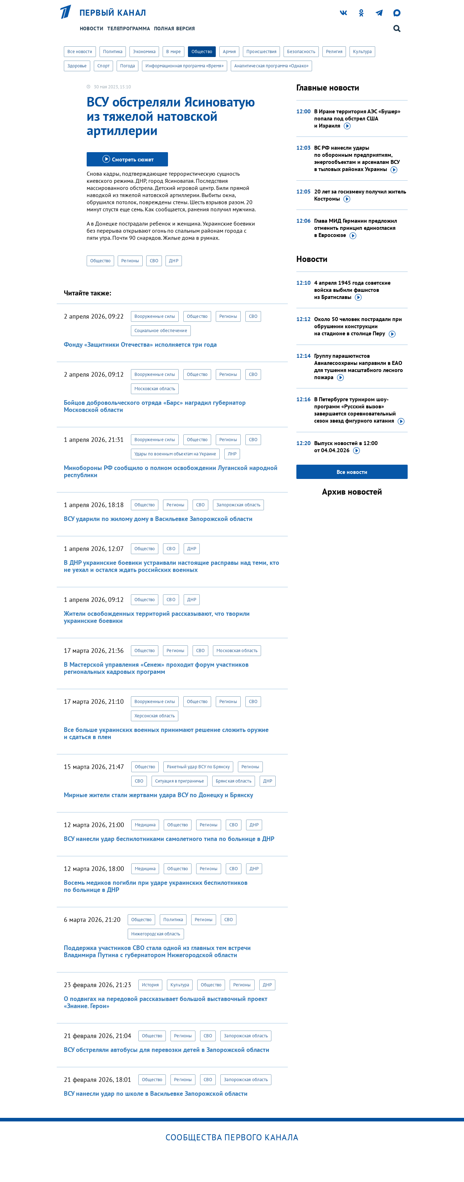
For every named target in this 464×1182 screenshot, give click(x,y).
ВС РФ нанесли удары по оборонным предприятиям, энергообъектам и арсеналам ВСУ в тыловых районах (357, 158)
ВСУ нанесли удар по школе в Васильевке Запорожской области (156, 1093)
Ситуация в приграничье (179, 781)
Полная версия (174, 28)
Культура (362, 51)
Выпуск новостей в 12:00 (346, 446)
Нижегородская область (155, 934)
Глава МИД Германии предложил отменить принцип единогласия (355, 228)
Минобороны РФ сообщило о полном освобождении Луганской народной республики (170, 471)
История (150, 985)
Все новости (79, 51)
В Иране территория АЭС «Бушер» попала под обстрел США (357, 119)
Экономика (144, 51)
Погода (127, 66)
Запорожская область (238, 505)
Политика (113, 51)
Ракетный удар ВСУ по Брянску (198, 767)
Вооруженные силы (154, 316)
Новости (91, 28)
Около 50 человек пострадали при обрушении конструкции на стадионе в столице (358, 326)
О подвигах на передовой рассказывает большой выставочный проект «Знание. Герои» (165, 1002)
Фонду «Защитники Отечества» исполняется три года (140, 344)
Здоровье (77, 66)
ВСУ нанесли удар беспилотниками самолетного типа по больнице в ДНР (169, 839)
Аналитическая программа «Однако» (271, 66)
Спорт (103, 66)
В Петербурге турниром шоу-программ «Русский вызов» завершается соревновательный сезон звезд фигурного (359, 410)
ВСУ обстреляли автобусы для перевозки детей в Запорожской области (166, 1050)
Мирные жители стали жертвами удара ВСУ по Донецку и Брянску (158, 795)
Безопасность (301, 51)
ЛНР (232, 454)
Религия (334, 51)
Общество (202, 51)
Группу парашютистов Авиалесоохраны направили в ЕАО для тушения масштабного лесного (358, 366)
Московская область (154, 389)
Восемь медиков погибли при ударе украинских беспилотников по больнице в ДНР (156, 886)
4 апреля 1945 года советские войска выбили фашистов (352, 290)
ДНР (173, 261)
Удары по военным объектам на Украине (175, 454)
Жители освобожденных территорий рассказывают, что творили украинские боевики (157, 617)
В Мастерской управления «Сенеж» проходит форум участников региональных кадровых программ (156, 668)
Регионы (130, 261)
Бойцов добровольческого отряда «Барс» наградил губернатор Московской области (155, 406)
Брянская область (233, 781)
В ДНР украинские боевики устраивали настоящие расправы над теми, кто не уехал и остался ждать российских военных (171, 566)
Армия (229, 51)
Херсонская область (154, 716)
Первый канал (113, 13)
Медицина (145, 825)
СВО (154, 261)
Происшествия (261, 51)
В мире (173, 51)
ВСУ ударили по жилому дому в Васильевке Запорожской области (158, 519)
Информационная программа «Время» (184, 66)
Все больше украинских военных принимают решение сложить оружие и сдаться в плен (166, 733)
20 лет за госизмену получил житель (360, 195)
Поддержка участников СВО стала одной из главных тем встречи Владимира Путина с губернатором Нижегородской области (157, 951)
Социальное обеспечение (160, 330)
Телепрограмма (128, 28)
